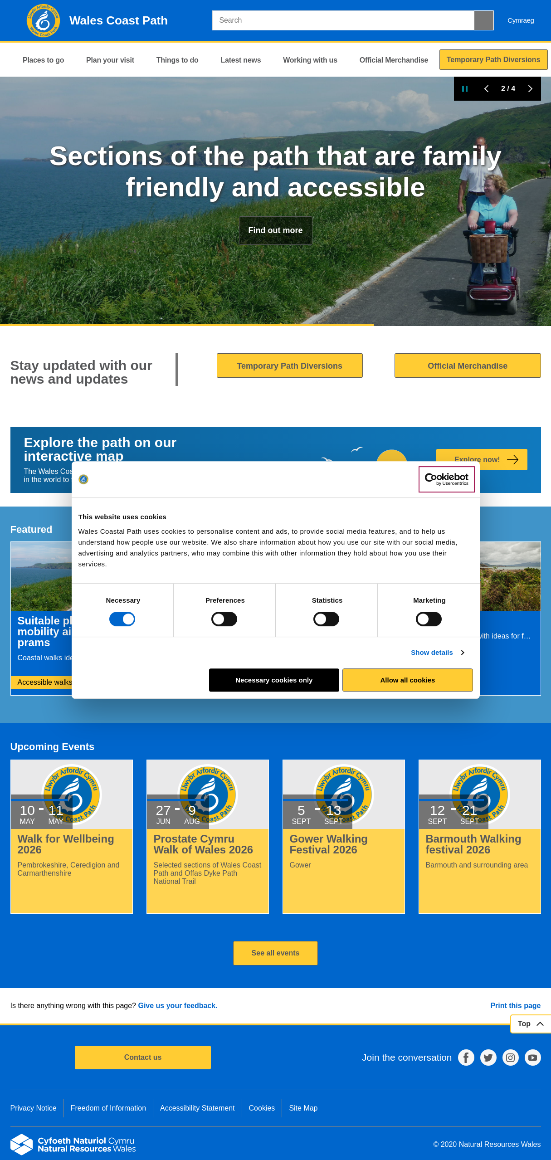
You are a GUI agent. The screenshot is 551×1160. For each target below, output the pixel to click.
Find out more (276, 230)
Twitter (488, 1057)
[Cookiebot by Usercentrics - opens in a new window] (446, 479)
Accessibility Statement (197, 1108)
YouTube (533, 1057)
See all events (276, 953)
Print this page (515, 1005)
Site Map (303, 1108)
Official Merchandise (467, 365)
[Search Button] (484, 20)
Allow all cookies (407, 680)
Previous (486, 89)
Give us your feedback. (177, 1005)
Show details (432, 652)
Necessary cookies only (273, 680)
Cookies (262, 1108)
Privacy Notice (33, 1108)
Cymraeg (520, 20)
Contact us (143, 1057)
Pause (465, 89)
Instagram (510, 1057)
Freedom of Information (108, 1108)
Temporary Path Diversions (289, 365)
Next (530, 89)
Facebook (466, 1057)
